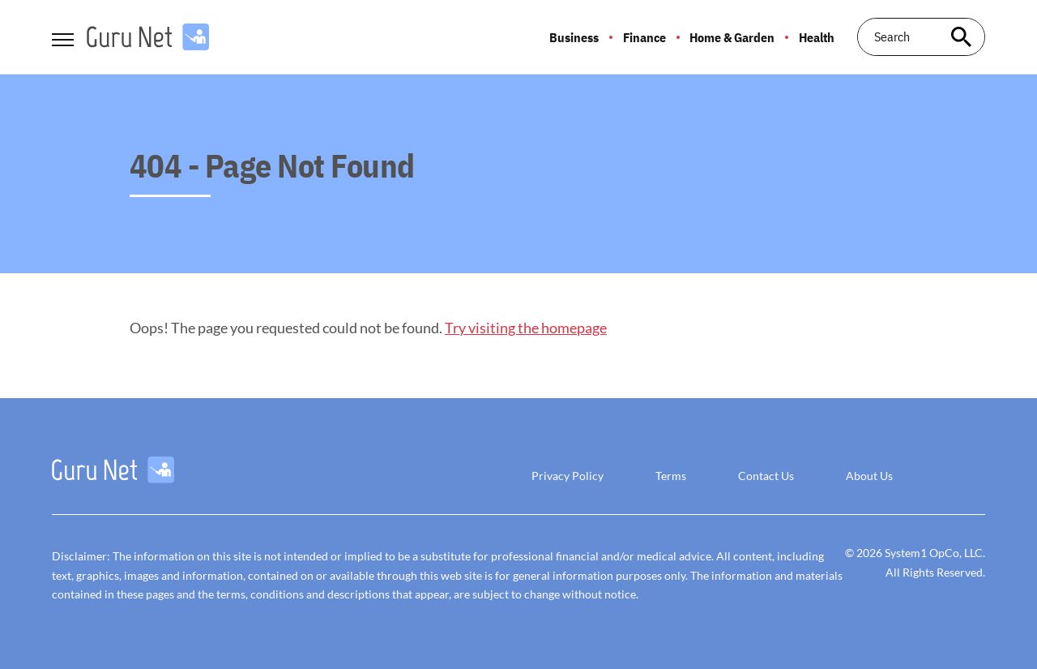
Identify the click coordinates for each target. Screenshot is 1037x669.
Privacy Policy (567, 475)
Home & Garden (732, 37)
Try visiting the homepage (526, 328)
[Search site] (960, 37)
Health (816, 37)
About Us (869, 475)
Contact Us (766, 475)
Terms (670, 475)
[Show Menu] (63, 35)
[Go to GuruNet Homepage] (148, 37)
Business (574, 37)
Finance (644, 37)
